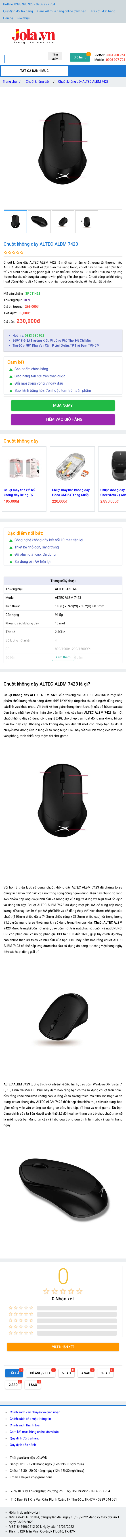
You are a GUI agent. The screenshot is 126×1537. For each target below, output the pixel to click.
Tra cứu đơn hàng (103, 11)
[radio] (46, 1291)
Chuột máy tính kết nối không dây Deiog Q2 (20, 492)
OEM (27, 300)
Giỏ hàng (80, 57)
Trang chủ (12, 81)
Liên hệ (8, 18)
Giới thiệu (23, 18)
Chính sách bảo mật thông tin (30, 1419)
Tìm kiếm (55, 56)
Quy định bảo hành (23, 1445)
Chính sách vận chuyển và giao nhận (35, 1412)
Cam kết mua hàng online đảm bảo (61, 11)
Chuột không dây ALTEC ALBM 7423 (83, 81)
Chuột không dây (38, 81)
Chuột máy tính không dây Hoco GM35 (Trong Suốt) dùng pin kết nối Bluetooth (71, 492)
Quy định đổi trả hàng (18, 11)
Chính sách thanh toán (25, 1425)
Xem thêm (63, 657)
